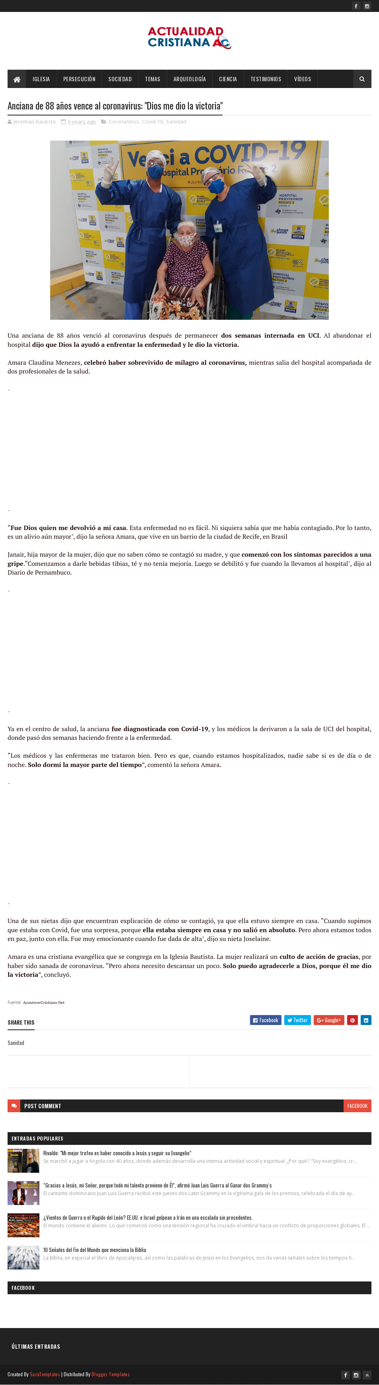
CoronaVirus (124, 121)
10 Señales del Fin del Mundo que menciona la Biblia (94, 1250)
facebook (357, 1105)
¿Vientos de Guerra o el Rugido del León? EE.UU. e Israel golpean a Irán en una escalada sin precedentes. (148, 1217)
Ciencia (228, 78)
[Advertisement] (189, 449)
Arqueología (190, 78)
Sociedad (120, 78)
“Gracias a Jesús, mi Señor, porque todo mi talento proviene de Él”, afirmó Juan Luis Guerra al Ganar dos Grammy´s (157, 1185)
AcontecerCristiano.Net (43, 1002)
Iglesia (41, 78)
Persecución (79, 78)
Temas (152, 78)
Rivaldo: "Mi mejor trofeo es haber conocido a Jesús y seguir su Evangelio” (117, 1153)
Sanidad (176, 121)
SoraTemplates (45, 1374)
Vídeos (302, 78)
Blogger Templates (111, 1374)
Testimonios (265, 78)
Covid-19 (152, 121)
